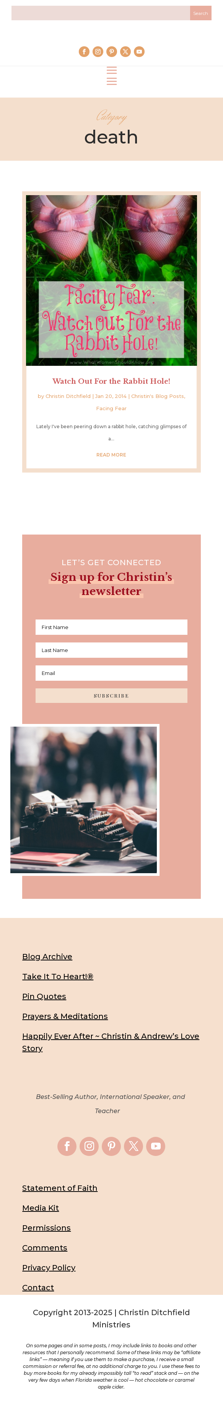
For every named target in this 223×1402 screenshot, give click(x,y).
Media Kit (40, 1208)
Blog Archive (47, 956)
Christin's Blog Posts (157, 396)
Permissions (46, 1227)
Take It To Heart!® (57, 976)
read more (111, 455)
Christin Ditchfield (68, 396)
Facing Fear (111, 408)
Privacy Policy (48, 1267)
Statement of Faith (60, 1188)
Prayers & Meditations (65, 1016)
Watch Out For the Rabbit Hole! (111, 381)
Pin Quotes (44, 996)
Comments (44, 1247)
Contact (38, 1287)
